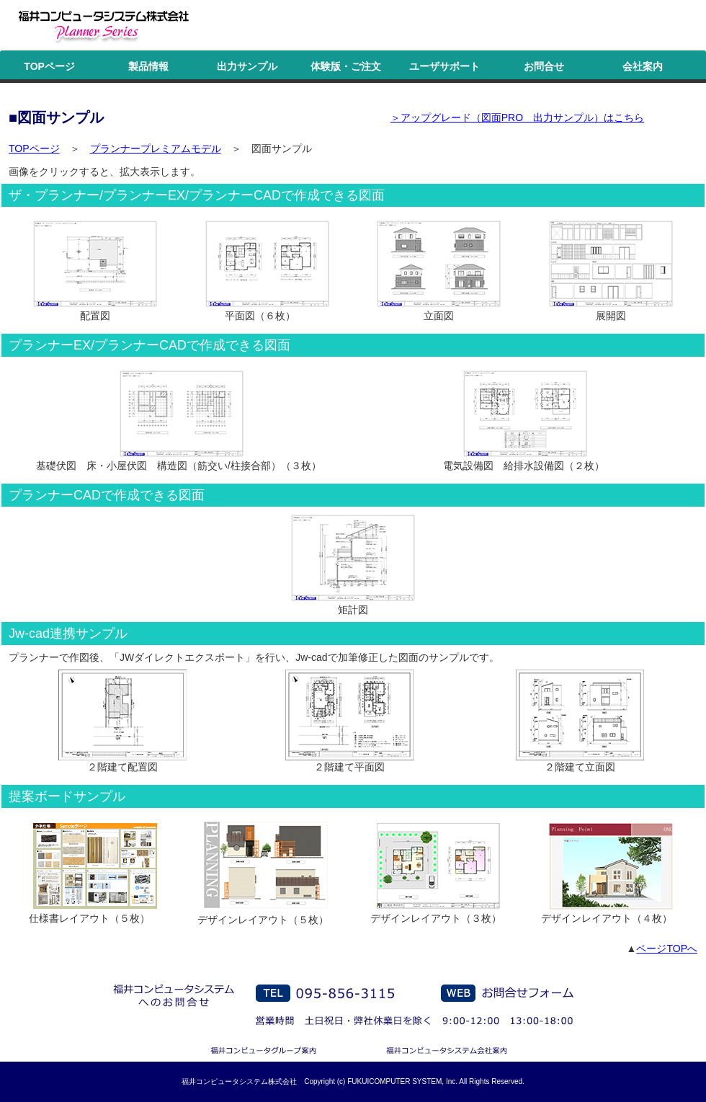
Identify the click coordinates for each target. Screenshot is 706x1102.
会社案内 (642, 66)
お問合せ (544, 66)
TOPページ (49, 66)
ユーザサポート (444, 66)
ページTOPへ (666, 948)
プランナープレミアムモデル (155, 148)
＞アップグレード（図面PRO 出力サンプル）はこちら (517, 117)
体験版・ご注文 (345, 66)
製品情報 (148, 66)
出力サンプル (247, 66)
